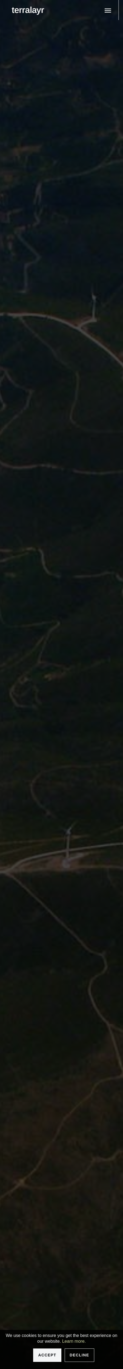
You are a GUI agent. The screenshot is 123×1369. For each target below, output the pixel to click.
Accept (47, 1355)
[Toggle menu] (108, 10)
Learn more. (74, 1341)
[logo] (28, 11)
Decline (79, 1355)
